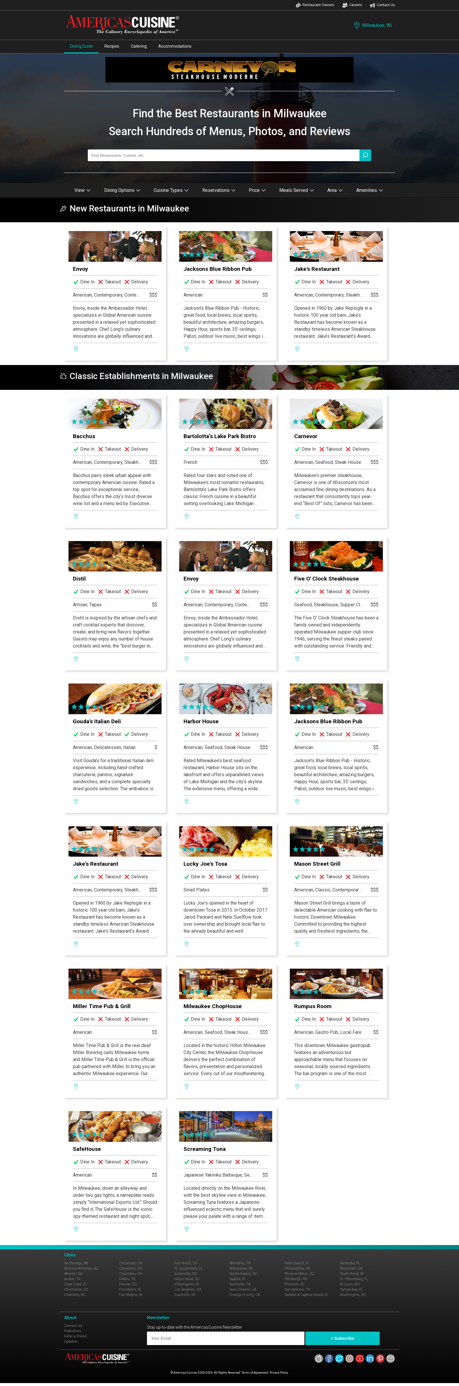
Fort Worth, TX (185, 1263)
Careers (352, 5)
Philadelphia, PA (297, 1268)
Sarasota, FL (350, 1263)
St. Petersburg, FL (354, 1279)
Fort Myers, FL (130, 1289)
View (82, 190)
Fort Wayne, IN (130, 1295)
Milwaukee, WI (372, 25)
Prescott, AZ (295, 1284)
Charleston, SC (76, 1289)
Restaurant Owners (315, 5)
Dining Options (122, 190)
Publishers (72, 1331)
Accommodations (174, 46)
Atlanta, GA (73, 1274)
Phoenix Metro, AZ (299, 1274)
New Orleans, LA (243, 1289)
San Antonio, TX (297, 1289)
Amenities (369, 190)
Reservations (219, 190)
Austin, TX (72, 1279)
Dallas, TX (127, 1279)
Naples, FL (238, 1279)
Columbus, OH (130, 1274)
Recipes (112, 46)
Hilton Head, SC (186, 1279)
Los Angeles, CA (187, 1289)
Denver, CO (128, 1284)
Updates (71, 1341)
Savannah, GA (351, 1268)
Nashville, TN (240, 1284)
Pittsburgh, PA (296, 1279)
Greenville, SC (185, 1274)
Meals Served (296, 190)
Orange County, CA (245, 1295)
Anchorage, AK (76, 1263)
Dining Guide (81, 46)
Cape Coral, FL (75, 1284)
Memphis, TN (240, 1263)
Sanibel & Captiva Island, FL (306, 1295)
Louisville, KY (185, 1295)
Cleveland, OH (130, 1268)
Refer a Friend (75, 1336)
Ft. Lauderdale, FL (188, 1268)
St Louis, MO (350, 1284)
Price (257, 190)
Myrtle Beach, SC (243, 1274)
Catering (139, 46)
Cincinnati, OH (130, 1263)
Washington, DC (353, 1295)
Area (335, 190)
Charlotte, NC (74, 1295)
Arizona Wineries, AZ (81, 1268)
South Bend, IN (352, 1274)
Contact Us (382, 5)
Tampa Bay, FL (351, 1289)
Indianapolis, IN (186, 1284)
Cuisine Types (171, 190)
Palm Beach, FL (297, 1263)
